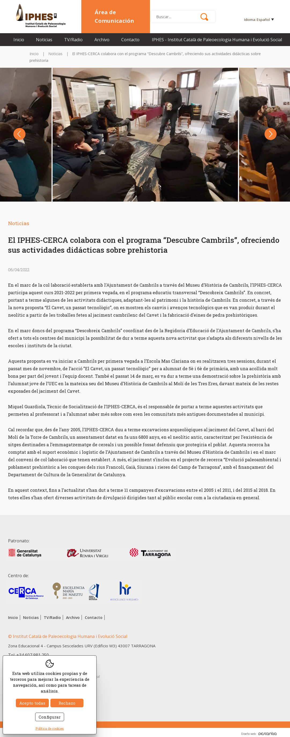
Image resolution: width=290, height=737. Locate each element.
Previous (19, 134)
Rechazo (66, 703)
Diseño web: (259, 734)
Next (271, 134)
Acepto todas (32, 703)
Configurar (50, 717)
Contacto (130, 40)
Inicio (18, 40)
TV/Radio (73, 40)
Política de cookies (49, 728)
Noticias (44, 40)
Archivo (101, 40)
